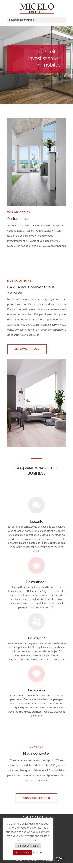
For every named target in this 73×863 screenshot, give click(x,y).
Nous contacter (36, 798)
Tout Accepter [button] (22, 852)
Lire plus (38, 852)
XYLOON (59, 858)
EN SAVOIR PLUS (26, 349)
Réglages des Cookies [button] (28, 845)
